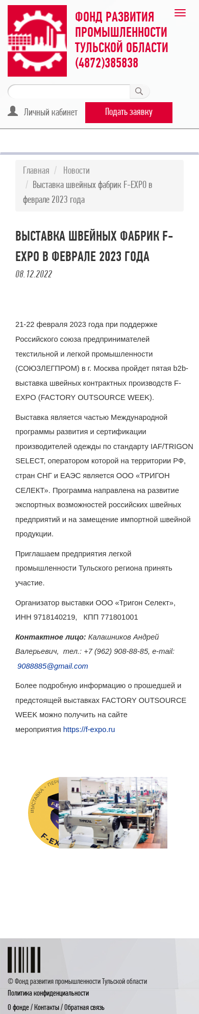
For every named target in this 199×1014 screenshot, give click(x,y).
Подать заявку (129, 112)
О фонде (18, 1008)
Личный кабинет (43, 112)
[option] (38, 813)
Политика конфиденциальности (48, 993)
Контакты (46, 1008)
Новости (76, 171)
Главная (36, 171)
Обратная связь (84, 1008)
